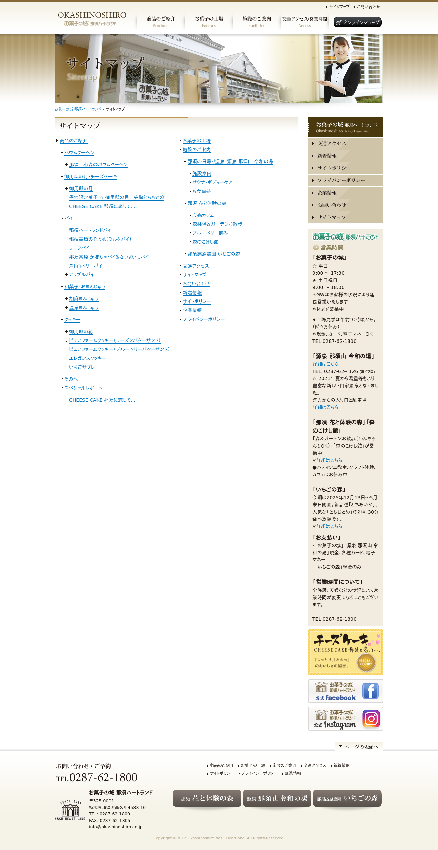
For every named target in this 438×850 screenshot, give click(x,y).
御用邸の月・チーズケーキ (90, 176)
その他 (71, 379)
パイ (68, 218)
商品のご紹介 (74, 140)
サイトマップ (339, 6)
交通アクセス (196, 266)
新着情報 (192, 292)
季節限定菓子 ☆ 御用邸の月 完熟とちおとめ (116, 197)
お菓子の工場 (197, 140)
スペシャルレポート (83, 388)
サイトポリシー (197, 301)
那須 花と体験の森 (207, 203)
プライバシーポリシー (204, 319)
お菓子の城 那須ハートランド (78, 109)
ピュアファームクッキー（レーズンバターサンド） (115, 340)
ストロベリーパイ (85, 266)
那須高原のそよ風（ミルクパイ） (100, 239)
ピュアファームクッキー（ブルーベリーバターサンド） (119, 349)
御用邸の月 (81, 188)
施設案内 (201, 173)
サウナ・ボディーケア (212, 182)
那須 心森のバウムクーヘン (98, 164)
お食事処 (201, 191)
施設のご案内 (197, 149)
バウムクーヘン (79, 152)
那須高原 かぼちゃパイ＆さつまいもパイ (109, 257)
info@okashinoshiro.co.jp (116, 826)
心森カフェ (203, 215)
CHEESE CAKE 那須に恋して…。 (103, 206)
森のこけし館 (205, 242)
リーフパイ (79, 248)
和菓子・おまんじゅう (84, 286)
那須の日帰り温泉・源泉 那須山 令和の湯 (230, 161)
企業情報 (192, 310)
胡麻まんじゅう (84, 298)
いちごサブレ (82, 367)
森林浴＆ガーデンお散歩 (217, 224)
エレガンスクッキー (87, 358)
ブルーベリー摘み (210, 233)
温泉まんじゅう (84, 307)
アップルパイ (81, 275)
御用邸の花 (81, 331)
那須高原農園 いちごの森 (214, 254)
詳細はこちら (325, 364)
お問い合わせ (369, 6)
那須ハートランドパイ (90, 230)
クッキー (72, 319)
